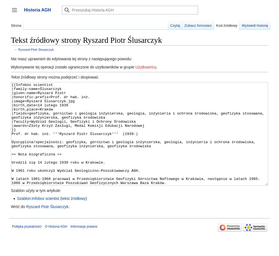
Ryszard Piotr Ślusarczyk (36, 49)
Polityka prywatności (27, 247)
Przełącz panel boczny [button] (16, 12)
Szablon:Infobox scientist (38, 219)
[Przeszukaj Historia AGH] (130, 10)
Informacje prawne (84, 247)
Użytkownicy (145, 67)
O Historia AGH (56, 247)
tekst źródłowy (74, 219)
